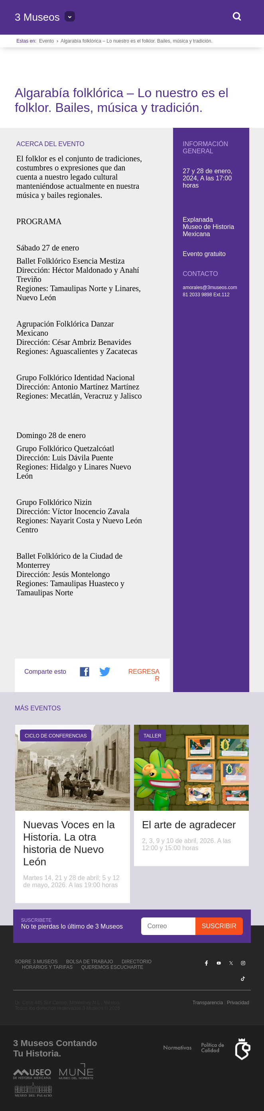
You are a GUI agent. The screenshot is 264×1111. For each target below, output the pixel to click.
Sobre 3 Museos (36, 961)
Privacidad (238, 1002)
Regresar (144, 675)
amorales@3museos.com (210, 287)
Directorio (137, 961)
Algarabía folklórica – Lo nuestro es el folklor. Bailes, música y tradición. (137, 41)
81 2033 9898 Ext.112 (206, 294)
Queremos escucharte (112, 967)
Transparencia (208, 1002)
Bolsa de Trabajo (89, 961)
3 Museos (37, 17)
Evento (46, 41)
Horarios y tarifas (47, 967)
